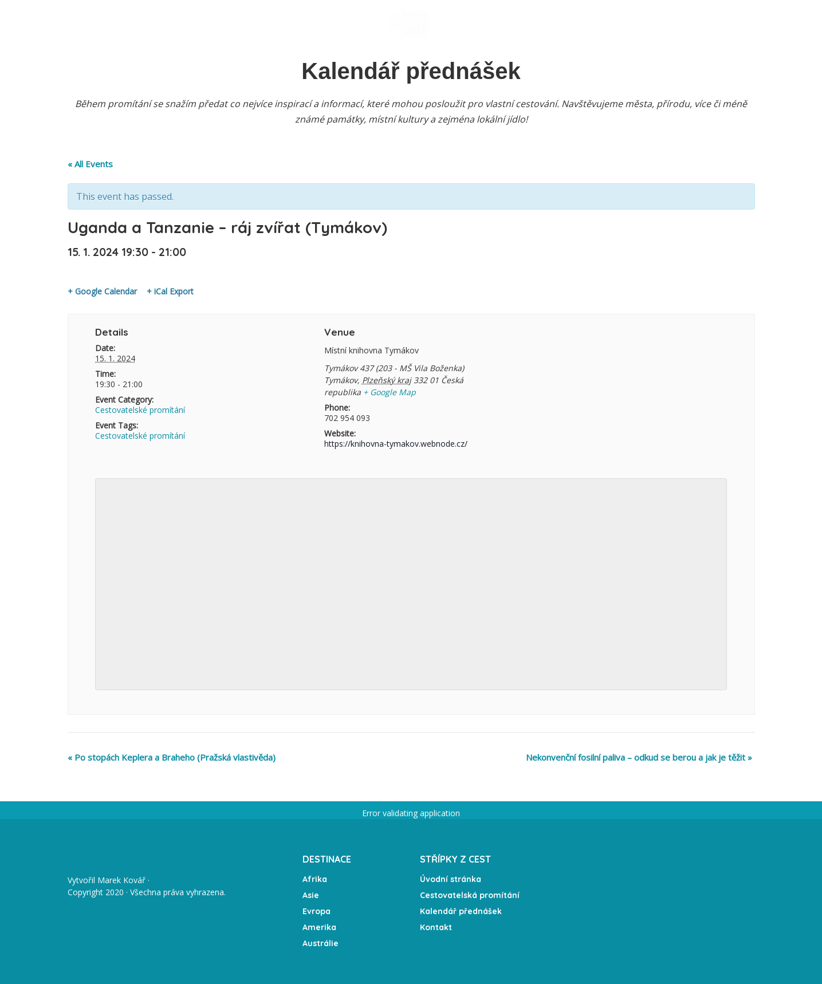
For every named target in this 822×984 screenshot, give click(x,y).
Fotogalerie (492, 25)
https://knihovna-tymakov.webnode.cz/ (395, 443)
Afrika (314, 879)
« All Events (90, 164)
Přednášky (196, 25)
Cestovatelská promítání (470, 895)
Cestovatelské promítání (140, 409)
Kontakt (638, 25)
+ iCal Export (170, 291)
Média (547, 25)
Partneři (692, 25)
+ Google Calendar (102, 291)
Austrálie (320, 943)
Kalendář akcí (273, 25)
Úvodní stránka (122, 25)
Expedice (338, 25)
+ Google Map (389, 392)
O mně (590, 25)
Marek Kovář (121, 880)
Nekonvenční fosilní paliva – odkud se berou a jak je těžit (639, 757)
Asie (310, 895)
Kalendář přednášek (461, 911)
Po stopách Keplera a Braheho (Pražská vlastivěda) (172, 757)
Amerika (319, 927)
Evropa (316, 911)
